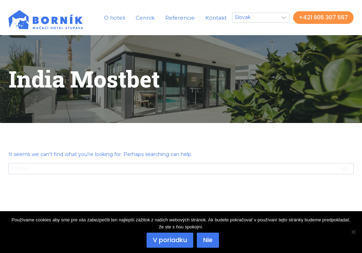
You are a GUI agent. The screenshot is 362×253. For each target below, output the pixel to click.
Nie (208, 239)
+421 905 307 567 (323, 17)
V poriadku (170, 239)
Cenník (145, 17)
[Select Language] (261, 17)
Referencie (180, 17)
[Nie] (353, 231)
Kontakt (216, 17)
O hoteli (114, 17)
